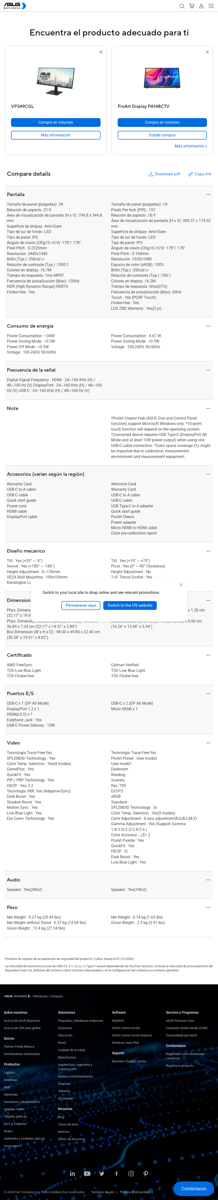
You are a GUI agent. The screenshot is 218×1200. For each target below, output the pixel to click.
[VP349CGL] (56, 105)
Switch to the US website (130, 605)
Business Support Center (129, 1061)
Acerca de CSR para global (22, 1028)
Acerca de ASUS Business (22, 1020)
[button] (182, 6)
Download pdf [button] (164, 174)
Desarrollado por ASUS (181, 1035)
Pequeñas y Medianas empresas (80, 1020)
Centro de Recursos (71, 1139)
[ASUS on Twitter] (102, 1174)
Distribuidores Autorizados (22, 1054)
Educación (65, 1035)
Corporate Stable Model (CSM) (187, 1028)
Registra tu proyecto (180, 1065)
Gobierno (64, 1091)
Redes (8, 1131)
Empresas (65, 1028)
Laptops (9, 1072)
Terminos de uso (102, 1192)
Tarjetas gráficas (15, 1116)
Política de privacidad (134, 1192)
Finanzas (64, 1084)
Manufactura (67, 1057)
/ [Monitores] (40, 996)
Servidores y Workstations (22, 1102)
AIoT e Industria (15, 1124)
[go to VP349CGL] (55, 78)
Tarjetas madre (14, 1109)
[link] (56, 135)
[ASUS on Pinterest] (146, 1174)
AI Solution (65, 1098)
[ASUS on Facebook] (116, 1174)
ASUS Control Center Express (132, 1035)
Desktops (10, 1080)
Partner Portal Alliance (19, 1046)
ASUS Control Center (126, 1028)
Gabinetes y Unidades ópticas (24, 1138)
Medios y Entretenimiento (75, 1076)
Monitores (11, 1094)
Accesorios (12, 1146)
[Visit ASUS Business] (18, 996)
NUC (7, 1087)
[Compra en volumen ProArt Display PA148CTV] (162, 122)
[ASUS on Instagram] (131, 1174)
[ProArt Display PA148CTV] (162, 105)
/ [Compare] (55, 996)
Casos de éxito (68, 1124)
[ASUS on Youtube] (87, 1174)
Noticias (63, 1131)
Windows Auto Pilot (125, 1042)
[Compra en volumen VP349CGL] (56, 122)
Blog (61, 1117)
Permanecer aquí (81, 605)
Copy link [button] (199, 174)
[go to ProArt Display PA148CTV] (162, 78)
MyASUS (118, 1020)
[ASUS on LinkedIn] (72, 1174)
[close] (181, 585)
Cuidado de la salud (71, 1050)
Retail (62, 1042)
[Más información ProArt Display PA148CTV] (191, 146)
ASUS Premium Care (180, 1020)
